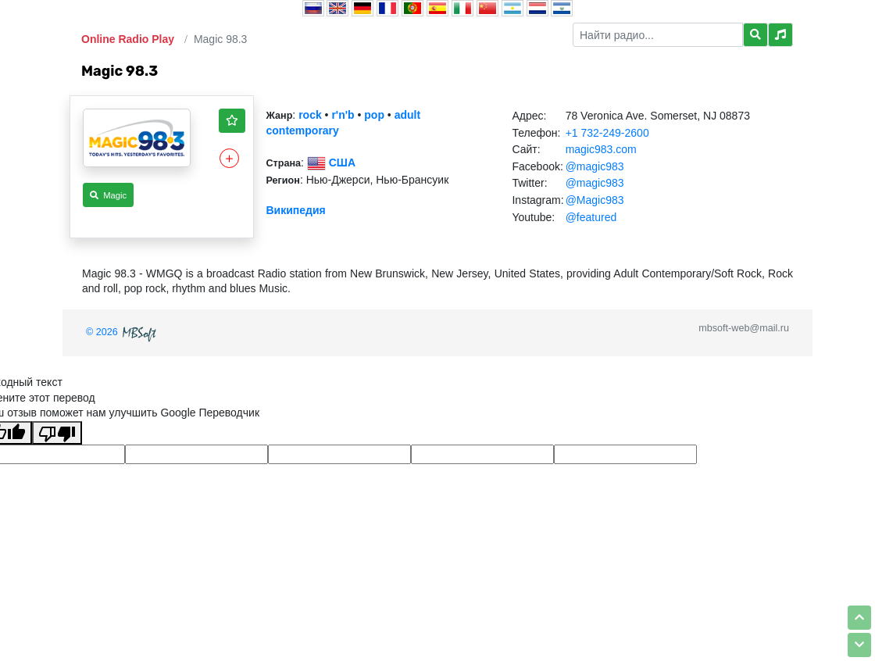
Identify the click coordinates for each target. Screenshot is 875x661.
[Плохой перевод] (57, 433)
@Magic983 (595, 200)
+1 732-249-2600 (607, 133)
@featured (591, 217)
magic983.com (601, 149)
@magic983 (595, 166)
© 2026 (122, 332)
